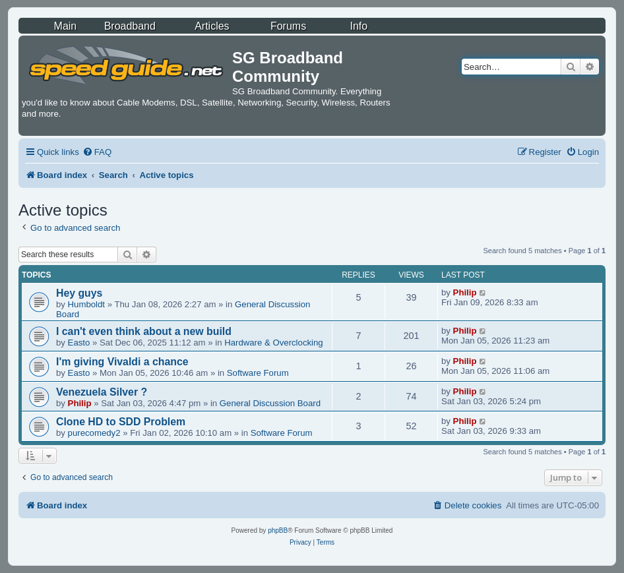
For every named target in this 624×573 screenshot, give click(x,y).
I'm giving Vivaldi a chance (122, 361)
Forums (288, 26)
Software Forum (258, 373)
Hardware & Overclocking (273, 342)
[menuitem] (96, 152)
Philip (465, 292)
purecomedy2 (94, 433)
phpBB (278, 530)
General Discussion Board (270, 403)
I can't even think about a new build (144, 331)
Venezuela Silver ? (101, 392)
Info (359, 26)
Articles (212, 26)
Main (65, 26)
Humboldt (86, 304)
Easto (79, 342)
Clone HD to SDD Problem (120, 421)
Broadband (130, 26)
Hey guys (79, 293)
